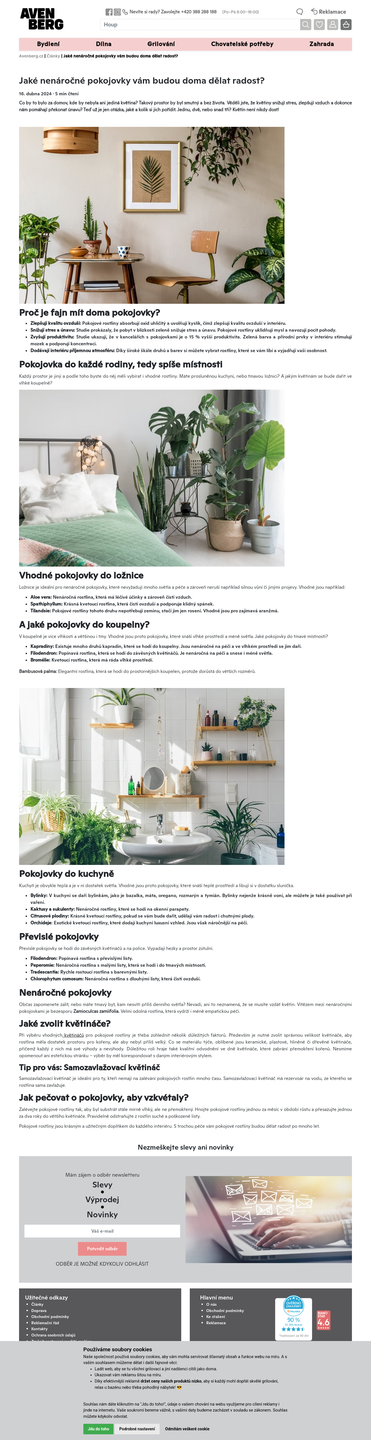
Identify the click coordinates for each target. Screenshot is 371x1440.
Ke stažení (215, 1316)
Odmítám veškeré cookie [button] (187, 1429)
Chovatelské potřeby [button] (242, 44)
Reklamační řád (45, 1322)
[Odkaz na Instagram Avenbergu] (117, 11)
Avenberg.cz (31, 56)
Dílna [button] (104, 44)
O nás (211, 1304)
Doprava (38, 1310)
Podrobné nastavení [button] (137, 1429)
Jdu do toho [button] (98, 1429)
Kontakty (39, 1328)
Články (53, 56)
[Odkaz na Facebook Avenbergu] (108, 11)
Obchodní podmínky (50, 1316)
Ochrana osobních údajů (53, 1335)
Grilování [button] (161, 44)
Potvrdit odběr (102, 1249)
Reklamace (216, 1322)
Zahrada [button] (322, 44)
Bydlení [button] (48, 44)
